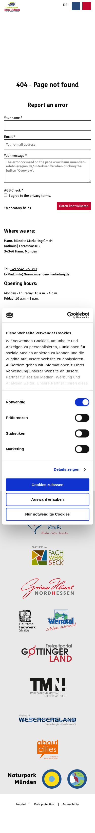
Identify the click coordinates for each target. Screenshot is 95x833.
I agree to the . (30, 196)
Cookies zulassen (48, 485)
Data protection (44, 804)
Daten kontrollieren (74, 206)
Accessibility (71, 804)
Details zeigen (66, 469)
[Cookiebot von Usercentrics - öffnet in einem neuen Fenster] (67, 315)
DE (62, 5)
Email (9, 137)
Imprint (21, 804)
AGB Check (13, 190)
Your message (15, 155)
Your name (13, 118)
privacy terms (40, 196)
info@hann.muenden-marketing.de (42, 274)
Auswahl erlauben (47, 499)
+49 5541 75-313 (23, 269)
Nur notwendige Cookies (47, 514)
